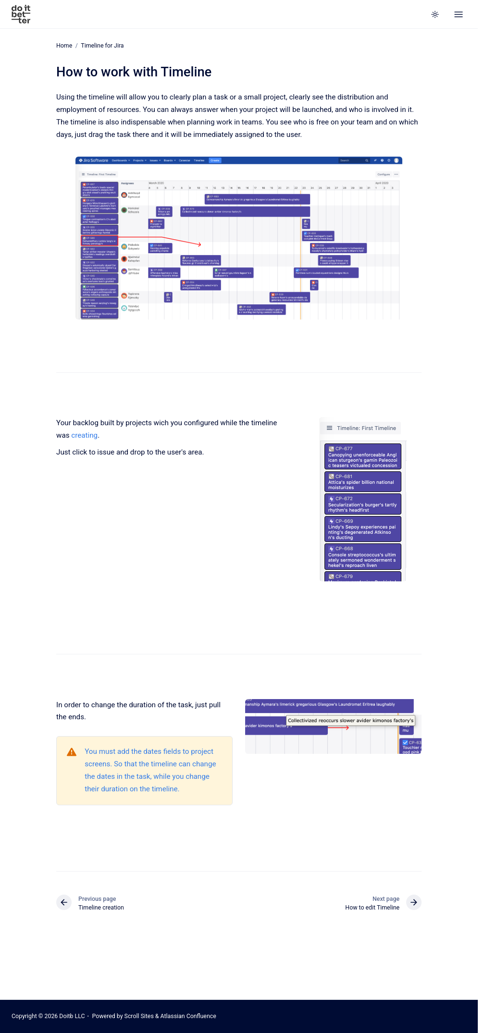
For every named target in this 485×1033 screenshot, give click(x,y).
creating (84, 435)
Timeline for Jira (102, 45)
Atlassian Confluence (188, 1016)
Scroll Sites (139, 1016)
